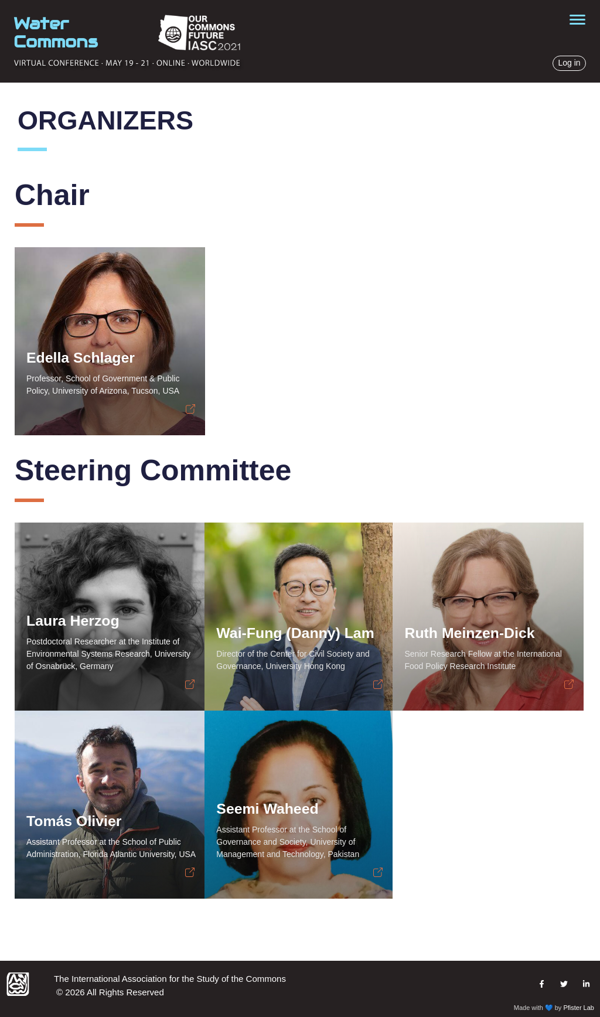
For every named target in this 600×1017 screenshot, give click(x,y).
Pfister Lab (578, 1007)
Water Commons (55, 32)
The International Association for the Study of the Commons (170, 979)
